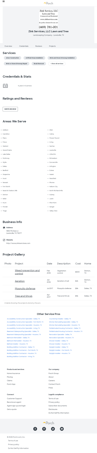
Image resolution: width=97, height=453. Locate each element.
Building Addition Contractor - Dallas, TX (21, 347)
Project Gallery (14, 254)
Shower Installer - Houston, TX (59, 344)
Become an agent (14, 402)
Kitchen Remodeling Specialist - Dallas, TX (63, 322)
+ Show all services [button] (57, 64)
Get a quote (12, 409)
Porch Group (54, 373)
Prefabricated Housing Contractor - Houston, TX (65, 331)
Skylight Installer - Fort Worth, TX (60, 350)
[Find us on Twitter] (53, 429)
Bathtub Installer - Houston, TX (17, 344)
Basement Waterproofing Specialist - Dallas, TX (23, 331)
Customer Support (14, 399)
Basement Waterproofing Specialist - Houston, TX (24, 334)
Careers (52, 381)
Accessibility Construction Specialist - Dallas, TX (23, 319)
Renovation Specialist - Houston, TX (61, 338)
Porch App (11, 384)
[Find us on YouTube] (62, 429)
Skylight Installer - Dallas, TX (58, 347)
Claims (9, 381)
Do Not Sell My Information (59, 413)
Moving (10, 377)
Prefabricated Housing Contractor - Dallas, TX (64, 328)
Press (51, 388)
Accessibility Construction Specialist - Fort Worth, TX (25, 322)
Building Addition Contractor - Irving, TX (20, 356)
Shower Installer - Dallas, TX (58, 341)
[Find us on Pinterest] (44, 429)
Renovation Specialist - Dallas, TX (60, 334)
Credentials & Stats (17, 76)
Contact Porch (54, 384)
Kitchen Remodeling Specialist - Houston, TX (64, 325)
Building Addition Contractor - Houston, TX (21, 353)
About (51, 377)
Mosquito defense (25, 288)
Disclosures (53, 409)
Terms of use (53, 399)
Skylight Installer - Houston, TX (59, 353)
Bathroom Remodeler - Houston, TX (19, 341)
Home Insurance (13, 373)
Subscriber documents (58, 406)
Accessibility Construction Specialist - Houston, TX (24, 325)
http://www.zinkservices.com (18, 243)
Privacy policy (54, 402)
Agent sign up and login (16, 406)
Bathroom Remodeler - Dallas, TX (18, 338)
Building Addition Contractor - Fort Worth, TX (22, 350)
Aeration (20, 281)
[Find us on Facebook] (35, 429)
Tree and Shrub (23, 296)
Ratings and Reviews (18, 98)
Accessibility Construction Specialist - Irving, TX (23, 328)
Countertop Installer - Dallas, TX (60, 319)
